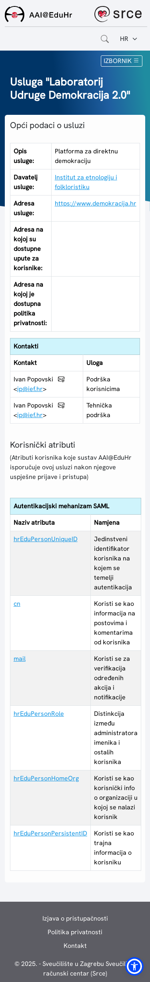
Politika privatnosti (75, 932)
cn (17, 603)
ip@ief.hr (30, 389)
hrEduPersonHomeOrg (46, 778)
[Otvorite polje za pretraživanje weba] (105, 39)
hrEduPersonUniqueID (46, 539)
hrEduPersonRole (39, 713)
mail (20, 658)
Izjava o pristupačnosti (75, 918)
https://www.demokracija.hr (95, 203)
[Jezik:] (129, 39)
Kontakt (75, 945)
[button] (134, 966)
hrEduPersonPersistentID (50, 833)
